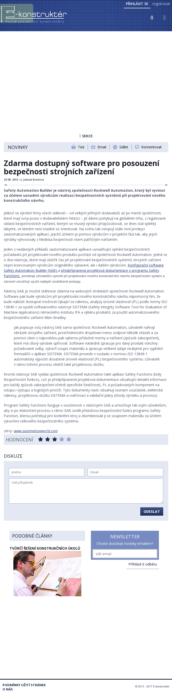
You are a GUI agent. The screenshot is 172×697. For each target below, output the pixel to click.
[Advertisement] (86, 70)
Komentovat (151, 147)
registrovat (161, 3)
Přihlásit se (137, 3)
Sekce (85, 135)
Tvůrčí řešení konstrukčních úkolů (45, 548)
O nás (8, 689)
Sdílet (123, 147)
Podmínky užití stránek (24, 685)
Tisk (81, 147)
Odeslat (152, 511)
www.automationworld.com (36, 430)
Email (101, 147)
